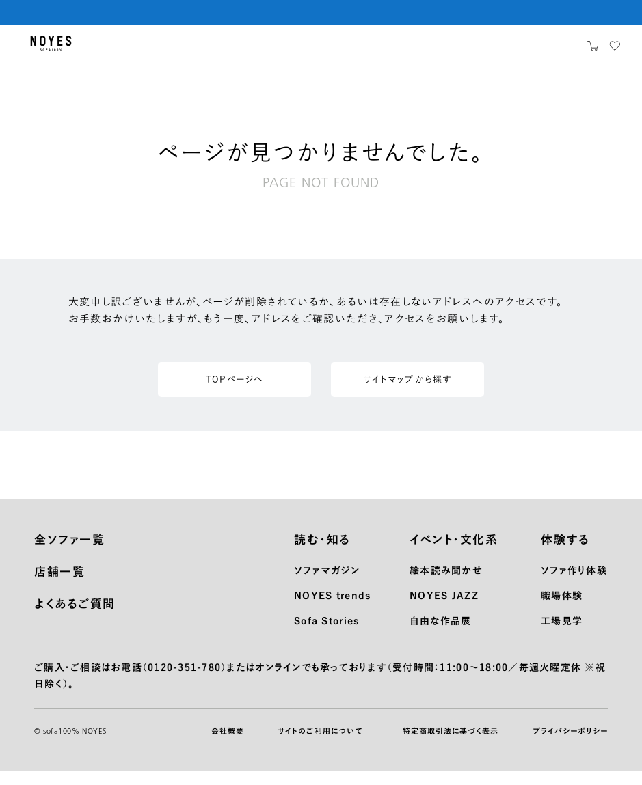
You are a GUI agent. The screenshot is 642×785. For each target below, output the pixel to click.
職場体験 (562, 609)
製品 (111, 50)
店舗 (484, 50)
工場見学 (562, 634)
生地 (151, 50)
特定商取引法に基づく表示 (450, 744)
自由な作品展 (441, 634)
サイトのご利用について (320, 744)
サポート (376, 50)
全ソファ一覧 (69, 552)
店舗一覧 (59, 584)
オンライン (278, 680)
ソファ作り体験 (574, 583)
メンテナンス (310, 50)
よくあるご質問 (75, 616)
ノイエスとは (541, 50)
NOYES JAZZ (444, 609)
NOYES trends (332, 609)
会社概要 (227, 744)
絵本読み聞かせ (446, 583)
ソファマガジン (327, 583)
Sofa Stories (326, 634)
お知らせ (434, 50)
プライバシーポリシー (570, 744)
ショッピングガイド (221, 50)
